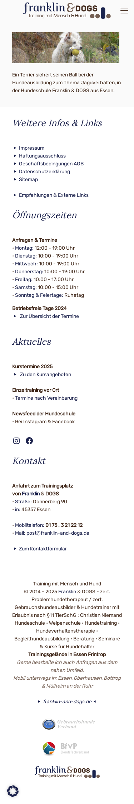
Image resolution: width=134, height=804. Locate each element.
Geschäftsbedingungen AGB (48, 164)
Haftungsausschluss (39, 156)
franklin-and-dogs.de (67, 702)
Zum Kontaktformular (39, 549)
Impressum (28, 148)
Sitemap (25, 179)
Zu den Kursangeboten (41, 374)
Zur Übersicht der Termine (45, 316)
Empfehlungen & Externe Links (50, 195)
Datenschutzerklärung (41, 172)
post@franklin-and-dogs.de (57, 533)
